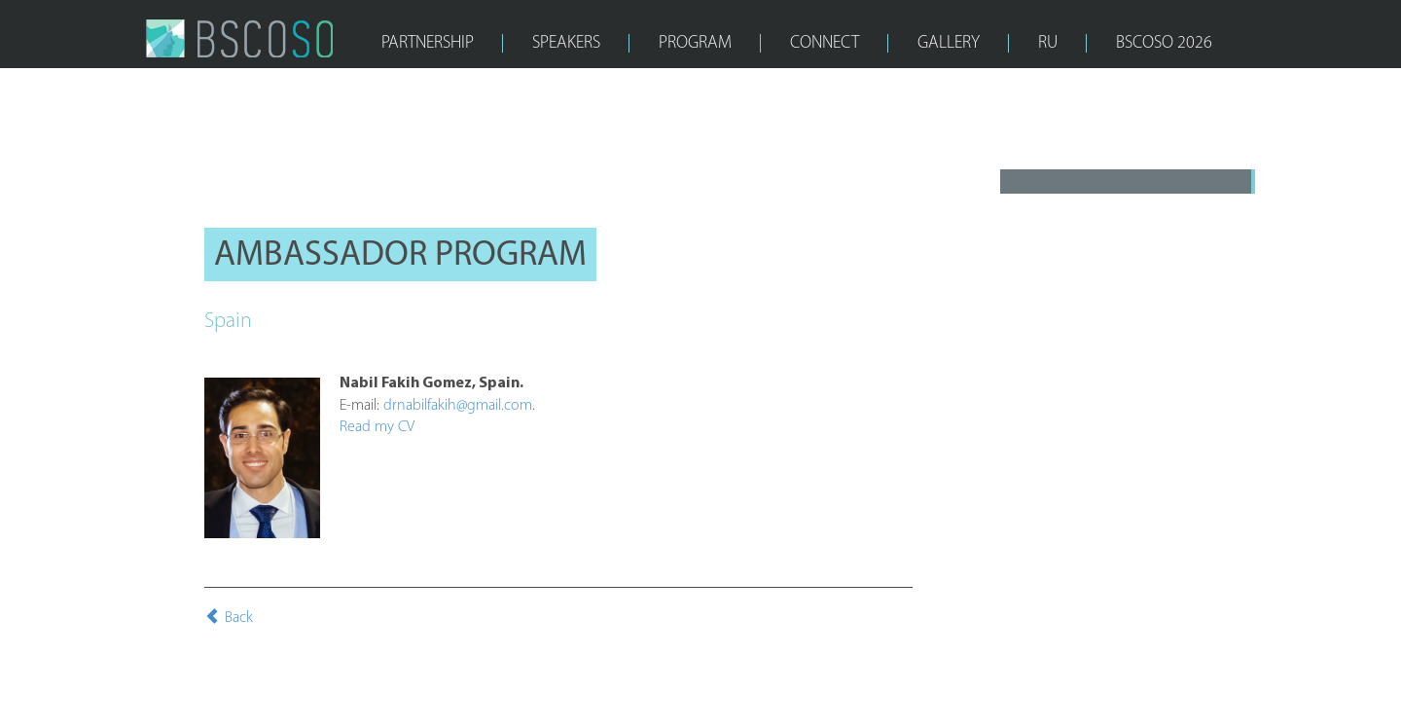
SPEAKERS (566, 43)
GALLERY (948, 43)
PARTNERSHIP (427, 43)
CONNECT (824, 43)
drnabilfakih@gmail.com (457, 406)
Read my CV (377, 427)
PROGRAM (695, 43)
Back (228, 618)
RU (1048, 43)
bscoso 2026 (1164, 43)
